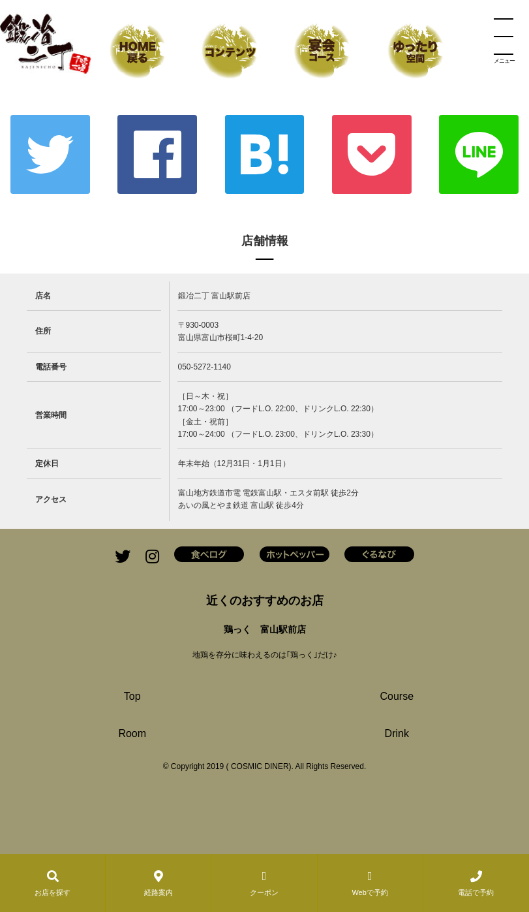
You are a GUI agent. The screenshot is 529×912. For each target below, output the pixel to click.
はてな (265, 155)
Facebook (157, 155)
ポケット (372, 155)
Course (397, 696)
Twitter (50, 155)
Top (132, 696)
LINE (479, 155)
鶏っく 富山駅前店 (265, 629)
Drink (397, 733)
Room (132, 733)
